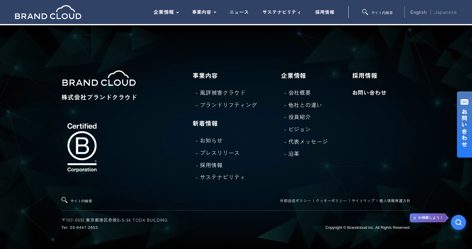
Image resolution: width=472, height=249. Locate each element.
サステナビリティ (282, 12)
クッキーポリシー (331, 200)
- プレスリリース (218, 152)
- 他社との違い (303, 105)
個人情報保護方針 (395, 200)
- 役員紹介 (297, 117)
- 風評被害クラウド (221, 92)
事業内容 (202, 12)
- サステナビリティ (221, 177)
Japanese (445, 11)
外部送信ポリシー (295, 200)
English (419, 11)
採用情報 (325, 12)
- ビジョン (297, 129)
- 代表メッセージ (306, 141)
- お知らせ (209, 140)
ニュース (239, 12)
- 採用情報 (209, 165)
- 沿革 (292, 153)
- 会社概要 (297, 92)
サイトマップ (363, 200)
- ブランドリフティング (226, 105)
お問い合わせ (369, 92)
